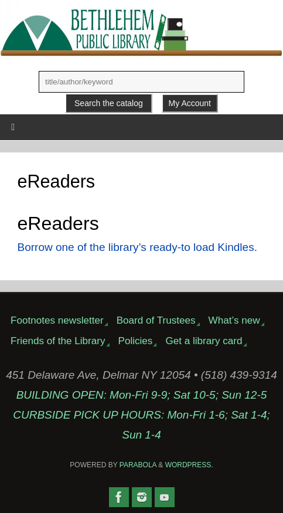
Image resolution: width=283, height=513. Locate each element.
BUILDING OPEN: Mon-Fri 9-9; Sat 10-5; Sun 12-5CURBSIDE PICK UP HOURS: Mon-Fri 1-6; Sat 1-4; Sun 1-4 (141, 415)
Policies (135, 340)
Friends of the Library (58, 340)
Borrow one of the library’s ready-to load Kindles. (137, 247)
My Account (190, 103)
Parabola (138, 465)
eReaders (58, 223)
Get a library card (203, 340)
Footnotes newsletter (57, 320)
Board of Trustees (156, 320)
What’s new (234, 320)
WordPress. (189, 465)
